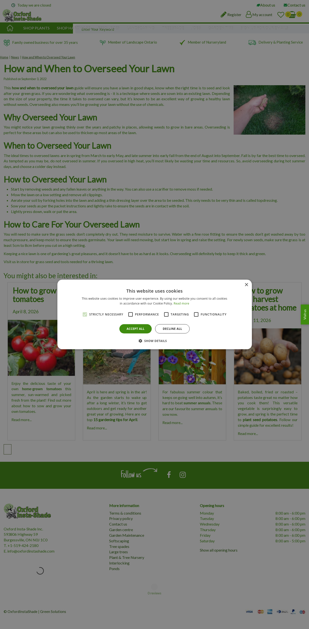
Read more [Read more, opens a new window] (181, 303)
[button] (154, 340)
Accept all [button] (136, 329)
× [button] (246, 285)
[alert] (154, 314)
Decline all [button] (172, 329)
